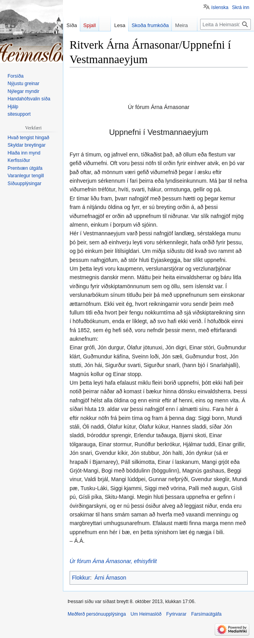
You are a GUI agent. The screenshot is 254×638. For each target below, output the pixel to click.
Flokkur (81, 577)
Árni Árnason (110, 577)
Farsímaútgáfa (206, 614)
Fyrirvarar (176, 614)
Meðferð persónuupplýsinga (97, 614)
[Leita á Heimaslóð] (225, 24)
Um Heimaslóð (146, 614)
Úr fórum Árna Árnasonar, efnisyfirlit (113, 561)
